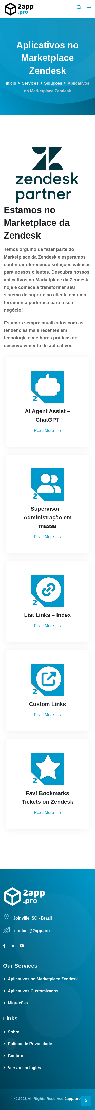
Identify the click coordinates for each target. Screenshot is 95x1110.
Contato (15, 1056)
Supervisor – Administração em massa (47, 517)
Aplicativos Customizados (33, 991)
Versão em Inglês (24, 1067)
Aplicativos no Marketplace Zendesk (43, 979)
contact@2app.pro (32, 931)
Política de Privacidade (30, 1044)
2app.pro (73, 1098)
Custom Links (47, 704)
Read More (47, 430)
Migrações (18, 1003)
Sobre (13, 1032)
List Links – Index (47, 615)
